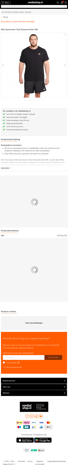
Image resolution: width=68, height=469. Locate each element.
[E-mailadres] (24, 357)
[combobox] (34, 6)
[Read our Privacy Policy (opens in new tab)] (18, 363)
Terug (5, 17)
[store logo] (34, 2)
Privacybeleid (11, 363)
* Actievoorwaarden (12, 367)
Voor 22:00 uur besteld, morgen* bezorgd (35, 12)
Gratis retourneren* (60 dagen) (16, 117)
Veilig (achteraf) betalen (14, 123)
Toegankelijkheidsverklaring (56, 461)
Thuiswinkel (41, 450)
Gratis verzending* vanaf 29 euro (17, 120)
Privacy (30, 461)
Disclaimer (21, 461)
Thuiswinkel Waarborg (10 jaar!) (17, 130)
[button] (57, 2)
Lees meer (5, 168)
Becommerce (34, 450)
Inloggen (62, 2)
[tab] (34, 381)
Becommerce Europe (26, 450)
